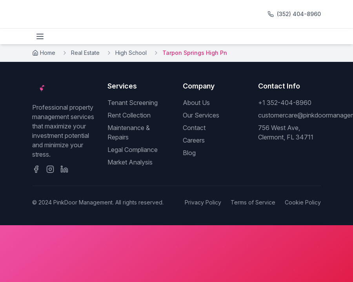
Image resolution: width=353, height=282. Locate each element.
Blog (189, 153)
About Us (196, 103)
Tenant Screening (132, 103)
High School (131, 52)
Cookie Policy (303, 202)
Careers (194, 140)
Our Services (201, 115)
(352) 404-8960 (299, 14)
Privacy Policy (203, 202)
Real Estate (85, 52)
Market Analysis (130, 162)
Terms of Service (253, 202)
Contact (194, 128)
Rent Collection (129, 115)
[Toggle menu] (40, 36)
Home (43, 52)
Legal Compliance (132, 150)
